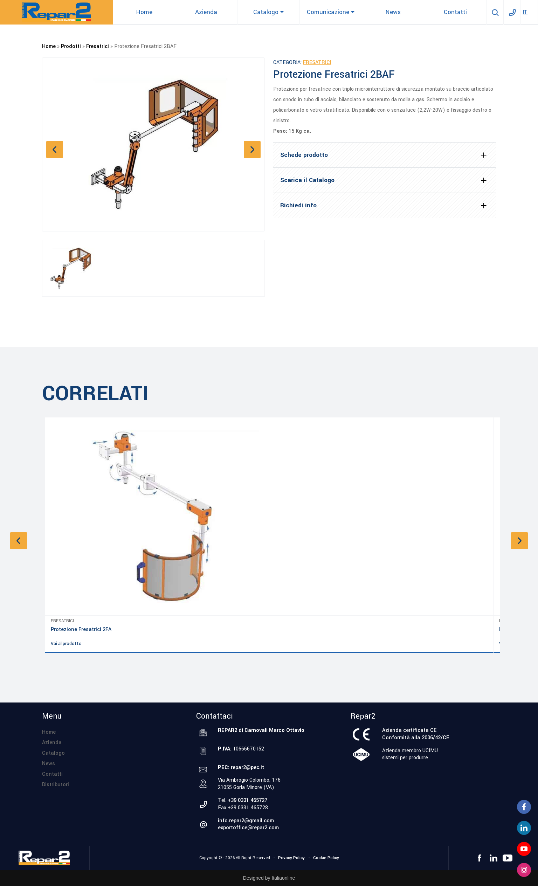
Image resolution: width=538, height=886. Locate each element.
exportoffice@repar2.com (248, 827)
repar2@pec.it (247, 767)
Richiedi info (298, 205)
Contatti (52, 774)
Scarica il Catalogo (307, 180)
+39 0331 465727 (247, 800)
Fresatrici (97, 46)
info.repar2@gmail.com (246, 820)
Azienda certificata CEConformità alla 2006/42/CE (415, 734)
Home (49, 46)
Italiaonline (283, 878)
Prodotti (71, 46)
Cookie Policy (326, 858)
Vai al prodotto (66, 644)
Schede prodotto (304, 155)
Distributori (55, 784)
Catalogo (53, 753)
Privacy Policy (291, 858)
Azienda (52, 742)
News (48, 763)
